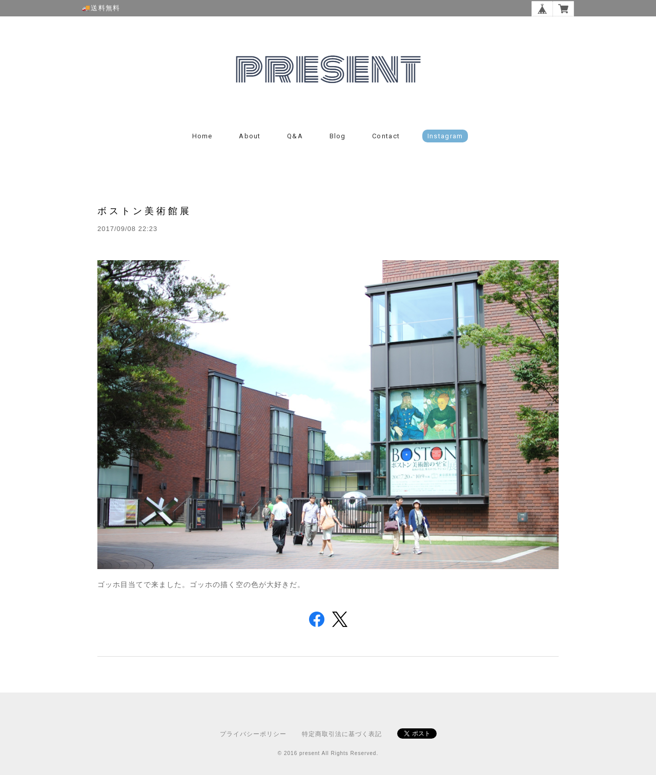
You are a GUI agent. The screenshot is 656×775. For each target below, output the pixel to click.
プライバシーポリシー (253, 734)
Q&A (295, 136)
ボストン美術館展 (144, 210)
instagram (445, 136)
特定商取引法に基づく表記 (342, 734)
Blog (338, 136)
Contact (386, 136)
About (250, 136)
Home (202, 136)
